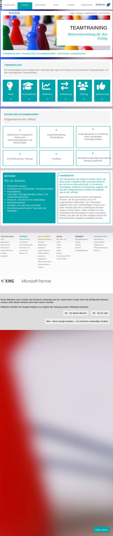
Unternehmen (9, 5)
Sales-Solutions (44, 250)
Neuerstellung (99, 242)
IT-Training (23, 242)
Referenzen (5, 248)
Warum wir (23, 253)
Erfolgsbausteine (81, 239)
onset (58, 242)
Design (77, 242)
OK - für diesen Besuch (76, 313)
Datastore (4, 256)
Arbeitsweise (98, 239)
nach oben (101, 529)
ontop (58, 250)
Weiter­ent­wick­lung (100, 248)
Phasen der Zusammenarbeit (39, 53)
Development (40, 5)
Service (78, 248)
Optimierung (98, 245)
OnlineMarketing (81, 250)
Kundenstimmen (7, 250)
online (58, 248)
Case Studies (61, 259)
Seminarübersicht (26, 245)
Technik (78, 245)
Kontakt (3, 253)
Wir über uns (61, 239)
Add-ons (97, 250)
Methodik (63, 53)
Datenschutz (5, 245)
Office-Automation (44, 261)
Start (72, 13)
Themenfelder (11, 53)
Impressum (5, 242)
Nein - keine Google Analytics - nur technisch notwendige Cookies (77, 321)
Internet (71, 5)
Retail (55, 5)
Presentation (86, 5)
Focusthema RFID (63, 256)
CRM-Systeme (43, 253)
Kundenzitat (78, 53)
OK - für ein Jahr (100, 313)
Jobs (2, 239)
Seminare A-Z (24, 248)
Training (24, 5)
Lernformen (23, 250)
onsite (58, 245)
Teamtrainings (91, 13)
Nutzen (59, 253)
